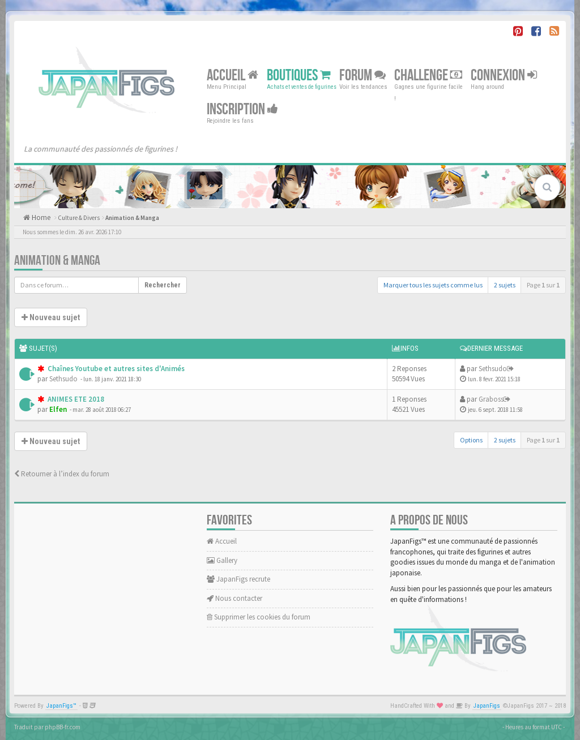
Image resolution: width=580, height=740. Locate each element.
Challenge (428, 75)
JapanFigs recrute (238, 579)
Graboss (491, 399)
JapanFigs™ (61, 705)
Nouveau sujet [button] (51, 317)
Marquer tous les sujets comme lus (433, 285)
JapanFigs (487, 705)
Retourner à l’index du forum (61, 474)
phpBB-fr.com (62, 727)
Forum (362, 75)
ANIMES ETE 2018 (75, 399)
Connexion (504, 75)
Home (40, 217)
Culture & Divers (79, 218)
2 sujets (504, 285)
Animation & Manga (132, 218)
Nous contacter (234, 598)
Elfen (58, 409)
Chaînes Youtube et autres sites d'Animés (115, 368)
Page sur (543, 285)
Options (471, 440)
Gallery (222, 560)
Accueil (232, 75)
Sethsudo (63, 379)
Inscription (242, 109)
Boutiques (299, 75)
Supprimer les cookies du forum (258, 617)
